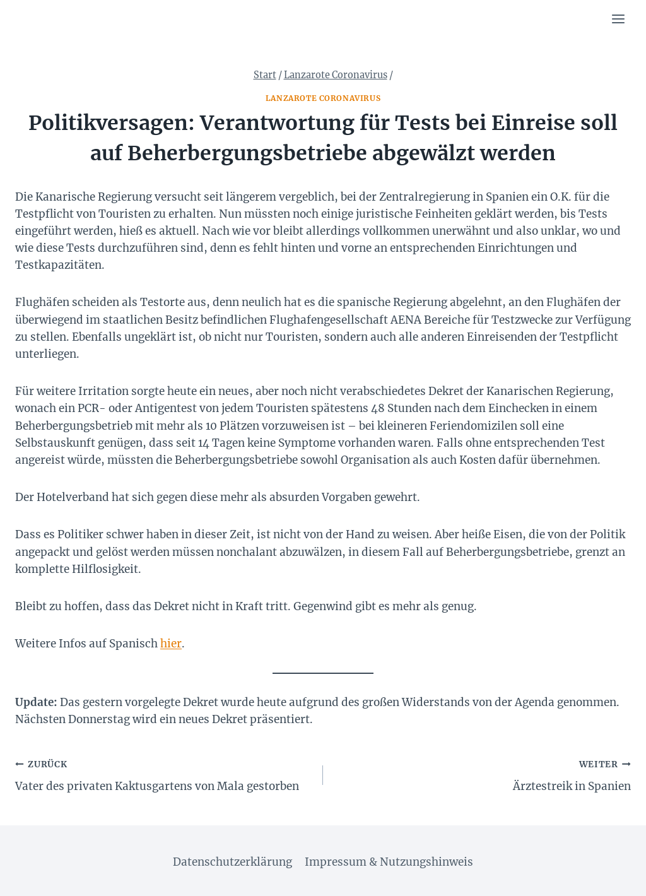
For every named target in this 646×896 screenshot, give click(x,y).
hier (171, 644)
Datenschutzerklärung (232, 862)
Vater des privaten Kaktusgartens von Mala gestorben (163, 774)
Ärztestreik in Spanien (482, 774)
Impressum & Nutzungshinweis (389, 862)
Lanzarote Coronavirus (323, 98)
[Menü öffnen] (618, 19)
